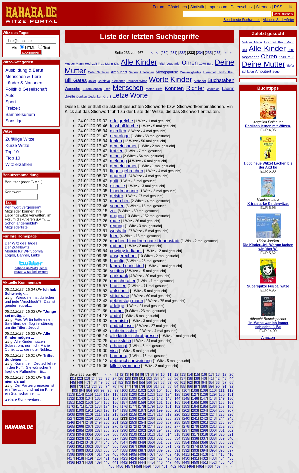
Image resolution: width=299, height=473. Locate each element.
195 (124, 410)
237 (160, 418)
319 (213, 434)
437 (80, 462)
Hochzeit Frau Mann (99, 63)
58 (163, 382)
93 (75, 390)
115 (89, 394)
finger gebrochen (126, 170)
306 (98, 434)
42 (218, 378)
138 (124, 398)
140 (142, 398)
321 (230, 434)
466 (209, 466)
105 (169, 390)
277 (177, 426)
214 (124, 414)
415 (222, 454)
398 (71, 454)
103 (151, 390)
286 (89, 430)
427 (160, 458)
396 (222, 450)
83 (169, 386)
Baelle (70, 96)
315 (177, 434)
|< (151, 53)
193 (107, 410)
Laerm (228, 88)
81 (156, 386)
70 (80, 386)
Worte (159, 79)
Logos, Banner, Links (22, 255)
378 (230, 446)
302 (230, 430)
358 (222, 442)
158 (133, 402)
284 (71, 430)
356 (204, 442)
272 (133, 426)
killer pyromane (125, 365)
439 (98, 462)
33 (156, 378)
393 (195, 450)
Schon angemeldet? (21, 223)
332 (160, 438)
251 (115, 422)
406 (142, 454)
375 (204, 446)
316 (186, 434)
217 (151, 414)
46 (80, 382)
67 (225, 382)
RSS (278, 7)
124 (169, 394)
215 (133, 414)
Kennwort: (13, 192)
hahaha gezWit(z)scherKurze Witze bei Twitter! (31, 267)
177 (133, 406)
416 (230, 454)
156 (115, 402)
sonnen (117, 205)
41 (211, 378)
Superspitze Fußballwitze (268, 286)
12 (176, 374)
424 (133, 458)
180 (160, 406)
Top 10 (12, 151)
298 (195, 430)
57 (156, 382)
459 (147, 466)
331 (151, 438)
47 (87, 382)
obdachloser (122, 325)
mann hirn (120, 200)
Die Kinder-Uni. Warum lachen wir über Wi (268, 247)
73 (101, 386)
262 (213, 422)
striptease (119, 295)
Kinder (181, 79)
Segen (133, 72)
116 (98, 394)
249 (98, 422)
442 (124, 462)
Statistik (197, 7)
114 (80, 394)
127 (195, 394)
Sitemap (263, 7)
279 (195, 426)
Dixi (116, 63)
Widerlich (213, 89)
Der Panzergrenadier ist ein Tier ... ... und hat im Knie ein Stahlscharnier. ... (29, 389)
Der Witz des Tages (21, 243)
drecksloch (120, 340)
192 (98, 410)
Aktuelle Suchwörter (278, 20)
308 (115, 434)
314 (169, 434)
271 (124, 426)
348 (133, 442)
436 (71, 462)
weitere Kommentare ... (24, 399)
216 (142, 414)
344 (98, 442)
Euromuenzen (92, 89)
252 (124, 422)
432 (204, 458)
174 (107, 406)
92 (231, 386)
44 (231, 378)
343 (89, 442)
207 (230, 410)
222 (195, 414)
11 (169, 374)
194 (115, 410)
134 (89, 398)
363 (98, 446)
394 (204, 450)
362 (89, 446)
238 (169, 418)
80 (149, 386)
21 (73, 378)
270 (115, 426)
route (115, 220)
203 (195, 410)
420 (98, 458)
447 (169, 462)
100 (124, 390)
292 (142, 430)
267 (89, 426)
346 (115, 442)
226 (230, 414)
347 (124, 442)
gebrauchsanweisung (131, 360)
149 (222, 398)
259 (186, 422)
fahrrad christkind (127, 265)
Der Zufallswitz (17, 247)
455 (111, 466)
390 (169, 450)
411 (186, 454)
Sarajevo (104, 81)
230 (165, 53)
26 (108, 378)
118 (115, 394)
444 (142, 462)
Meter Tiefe (154, 89)
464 (191, 466)
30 (135, 378)
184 (195, 406)
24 (94, 378)
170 (71, 406)
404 (124, 454)
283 (230, 426)
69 (73, 386)
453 (222, 462)
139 (133, 398)
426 (151, 458)
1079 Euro (206, 63)
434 (222, 458)
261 (204, 422)
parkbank (119, 275)
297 (186, 430)
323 (80, 438)
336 (195, 438)
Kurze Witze (17, 145)
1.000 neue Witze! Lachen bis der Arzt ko (268, 165)
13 (183, 374)
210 (89, 414)
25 (101, 378)
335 (186, 438)
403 (115, 454)
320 (222, 434)
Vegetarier (173, 63)
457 (129, 466)
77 (128, 386)
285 (80, 430)
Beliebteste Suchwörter (241, 20)
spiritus (117, 270)
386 (133, 450)
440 (107, 462)
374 (195, 446)
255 (151, 422)
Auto (9, 95)
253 (133, 422)
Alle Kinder (139, 62)
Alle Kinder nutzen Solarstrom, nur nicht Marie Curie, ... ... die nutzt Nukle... (28, 345)
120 (133, 394)
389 (160, 450)
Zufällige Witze (19, 139)
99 (116, 390)
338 (213, 438)
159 (142, 402)
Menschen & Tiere (23, 76)
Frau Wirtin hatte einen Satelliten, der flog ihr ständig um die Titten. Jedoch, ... (29, 323)
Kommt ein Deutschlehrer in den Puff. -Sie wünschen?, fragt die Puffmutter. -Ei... (31, 367)
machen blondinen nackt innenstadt (145, 240)
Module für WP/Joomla (24, 251)
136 (107, 398)
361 (80, 446)
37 (183, 378)
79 (142, 386)
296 (177, 430)
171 (80, 406)
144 (177, 398)
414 (213, 454)
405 (133, 454)
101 (133, 390)
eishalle (117, 185)
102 (142, 390)
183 (186, 406)
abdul (115, 315)
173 (98, 406)
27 (114, 378)
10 (163, 374)
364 (107, 446)
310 (133, 434)
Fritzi (161, 63)
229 (89, 418)
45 (73, 382)
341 (71, 442)
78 (135, 386)
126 (186, 394)
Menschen (128, 87)
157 (124, 402)
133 (80, 398)
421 (107, 458)
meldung (118, 160)
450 (195, 462)
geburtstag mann (126, 300)
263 (222, 422)
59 (169, 382)
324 (89, 438)
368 (142, 446)
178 (142, 406)
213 (115, 414)
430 (186, 458)
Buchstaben (221, 80)
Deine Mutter (263, 64)
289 (115, 430)
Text (46, 48)
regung (117, 225)
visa (114, 350)
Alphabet (200, 81)
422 (115, 458)
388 (151, 450)
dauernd (118, 175)
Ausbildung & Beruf (24, 70)
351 (160, 442)
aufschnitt (119, 290)
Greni (107, 96)
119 (124, 394)
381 (89, 450)
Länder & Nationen (23, 82)
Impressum (217, 7)
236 (218, 53)
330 (142, 438)
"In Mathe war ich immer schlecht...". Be (268, 325)
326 (107, 438)
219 (169, 414)
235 (209, 53)
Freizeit (12, 108)
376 (213, 446)
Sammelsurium (20, 114)
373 (186, 446)
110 (213, 390)
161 (160, 402)
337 (204, 438)
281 (213, 426)
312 (151, 434)
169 (230, 402)
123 (160, 394)
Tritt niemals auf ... (27, 379)
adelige (117, 305)
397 (230, 450)
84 (176, 386)
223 (204, 414)
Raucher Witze (136, 81)
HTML (30, 48)
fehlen (116, 140)
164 (186, 402)
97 (103, 390)
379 (71, 450)
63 (197, 382)
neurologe (120, 135)
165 (195, 402)
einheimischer (123, 330)
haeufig (117, 260)
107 (186, 390)
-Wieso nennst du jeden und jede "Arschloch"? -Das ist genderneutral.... (30, 301)
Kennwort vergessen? (23, 207)
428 (169, 458)
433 (213, 458)
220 (177, 414)
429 (177, 458)
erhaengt (118, 345)
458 (138, 466)
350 (151, 442)
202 (186, 410)
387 (142, 450)
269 (107, 426)
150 (230, 398)
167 (213, 402)
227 (71, 418)
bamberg (118, 355)
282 (222, 426)
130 (222, 394)
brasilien (118, 285)
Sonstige (14, 120)
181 (169, 406)
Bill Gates (76, 80)
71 (87, 386)
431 (195, 458)
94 (82, 390)
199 (160, 410)
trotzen (117, 150)
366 (124, 446)
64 (204, 382)
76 (121, 386)
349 (142, 442)
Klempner (118, 81)
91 (225, 386)
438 (89, 462)
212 (107, 414)
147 (204, 398)
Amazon (268, 337)
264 (230, 422)
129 (213, 394)
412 (195, 454)
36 (176, 378)
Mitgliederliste (16, 227)
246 (71, 422)
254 (142, 422)
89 (211, 386)
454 (230, 462)
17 (211, 374)
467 (218, 466)
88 (204, 386)
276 (169, 426)
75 (114, 386)
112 (230, 390)
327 (115, 438)
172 (89, 406)
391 (177, 450)
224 (213, 414)
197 (142, 410)
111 (222, 390)
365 (115, 446)
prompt (117, 310)
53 (128, 382)
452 (213, 462)
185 (204, 406)
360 (71, 446)
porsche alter (123, 280)
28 (121, 378)
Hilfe (290, 7)
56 (149, 382)
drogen (117, 215)
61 (183, 382)
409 (169, 454)
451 (204, 462)
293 (151, 430)
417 (71, 458)
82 (163, 386)
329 (133, 438)
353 (177, 442)
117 (107, 394)
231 (173, 53)
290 (124, 430)
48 (94, 382)
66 (218, 382)
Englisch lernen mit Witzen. (268, 126)
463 (182, 466)
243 (213, 418)
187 (222, 406)
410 (177, 454)
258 (177, 422)
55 (142, 382)
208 (71, 414)
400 (89, 454)
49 (101, 382)
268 (98, 426)
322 (71, 438)
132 (71, 398)
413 (204, 454)
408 (160, 454)
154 (98, 402)
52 (121, 382)
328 (124, 438)
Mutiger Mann (74, 63)
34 (163, 378)
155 (107, 402)
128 (204, 394)
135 (98, 398)
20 (231, 374)
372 (177, 446)
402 (107, 454)
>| (231, 53)
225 (222, 414)
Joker (92, 81)
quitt (114, 180)
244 (222, 418)
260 (195, 422)
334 (177, 438)
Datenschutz (242, 7)
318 (204, 434)
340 (230, 438)
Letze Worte (130, 95)
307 (107, 434)
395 (213, 450)
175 (115, 406)
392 (186, 450)
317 (195, 434)
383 (107, 450)
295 (169, 430)
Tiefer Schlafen (98, 72)
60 (176, 382)
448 (177, 462)
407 (151, 454)
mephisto (119, 320)
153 (89, 402)
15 (197, 374)
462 (173, 466)
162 (169, 402)
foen (114, 235)
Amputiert (119, 72)
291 (133, 430)
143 (169, 398)
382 (98, 450)
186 (213, 406)
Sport (10, 101)
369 (151, 446)
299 (204, 430)
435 (230, 458)
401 (98, 454)
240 (186, 418)
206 (222, 410)
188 (230, 406)
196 (133, 410)
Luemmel (209, 72)
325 (98, 438)
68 (231, 382)
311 (142, 434)
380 (80, 450)
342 (80, 442)
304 (80, 434)
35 (169, 378)
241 (195, 418)
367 (133, 446)
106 (177, 390)
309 (124, 434)
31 (142, 378)
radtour (117, 245)
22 (80, 378)
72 (94, 386)
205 (213, 410)
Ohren (190, 62)
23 (87, 378)
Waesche (72, 89)
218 (160, 414)
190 (80, 410)
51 (114, 382)
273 (142, 426)
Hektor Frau (225, 72)
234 (200, 53)
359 (230, 442)
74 (108, 386)
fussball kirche (124, 125)
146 (195, 398)
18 (218, 374)
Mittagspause (167, 72)
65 (211, 382)
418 (80, 458)
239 (177, 418)
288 (107, 430)
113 (71, 394)
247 (80, 422)
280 (204, 426)
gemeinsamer (123, 145)
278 (186, 426)
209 (80, 414)
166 (204, 402)
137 (115, 398)
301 (222, 430)
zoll (113, 210)
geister (116, 195)
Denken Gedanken (89, 96)
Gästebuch (177, 7)
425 (142, 458)
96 (96, 390)
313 (160, 434)
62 (190, 382)
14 (190, 374)
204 (204, 410)
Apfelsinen (147, 72)
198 (151, 410)
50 (108, 382)
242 (204, 418)
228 (80, 418)
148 (213, 398)
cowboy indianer (126, 250)
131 (230, 394)
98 (110, 390)
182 (177, 406)
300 (213, 430)
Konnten (174, 88)
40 (204, 378)
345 (107, 442)
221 (186, 414)
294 (160, 430)
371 (169, 446)
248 (89, 422)
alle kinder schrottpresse (134, 335)
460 (156, 466)
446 (160, 462)
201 (177, 410)
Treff (107, 89)
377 (222, 446)
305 (89, 434)
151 (71, 402)
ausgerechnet (123, 255)
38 (190, 378)
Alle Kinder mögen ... (27, 335)
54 (135, 382)
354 (186, 442)
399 (80, 454)
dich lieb (118, 130)
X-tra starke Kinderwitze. (268, 204)
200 (169, 410)
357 (213, 442)
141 (151, 398)
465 (200, 466)
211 (98, 414)
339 (222, 438)
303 (71, 434)
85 (183, 386)
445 (151, 462)
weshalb (118, 230)
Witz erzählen (18, 164)
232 (182, 53)
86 (190, 386)
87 (197, 386)
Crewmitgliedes (190, 72)
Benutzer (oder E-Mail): (24, 182)
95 (89, 390)
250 (107, 422)
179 (151, 406)
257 (169, 422)
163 (177, 402)
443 (133, 462)
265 (71, 426)
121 (142, 394)
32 (149, 378)
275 (160, 426)
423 (124, 458)
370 (160, 446)
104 (160, 390)
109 (204, 390)
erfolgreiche (121, 120)
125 (177, 394)
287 (98, 430)
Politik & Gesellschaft (26, 89)
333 (169, 438)
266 (80, 426)
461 (165, 466)
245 (230, 418)
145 (186, 398)
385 (124, 450)
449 (186, 462)
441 (115, 462)
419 (89, 458)
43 (225, 378)
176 (124, 406)
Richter (195, 88)
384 (115, 450)
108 (195, 390)
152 (80, 402)
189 (71, 410)
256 (160, 422)
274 (151, 426)
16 (204, 374)
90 (218, 386)
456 (120, 466)
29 (128, 378)
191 (89, 410)
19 (225, 374)
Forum (158, 7)
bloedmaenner (124, 190)
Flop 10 (12, 158)
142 (160, 398)
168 (222, 402)
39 (197, 378)
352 (169, 442)
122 (151, 394)
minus (116, 155)
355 (195, 442)
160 (151, 402)
